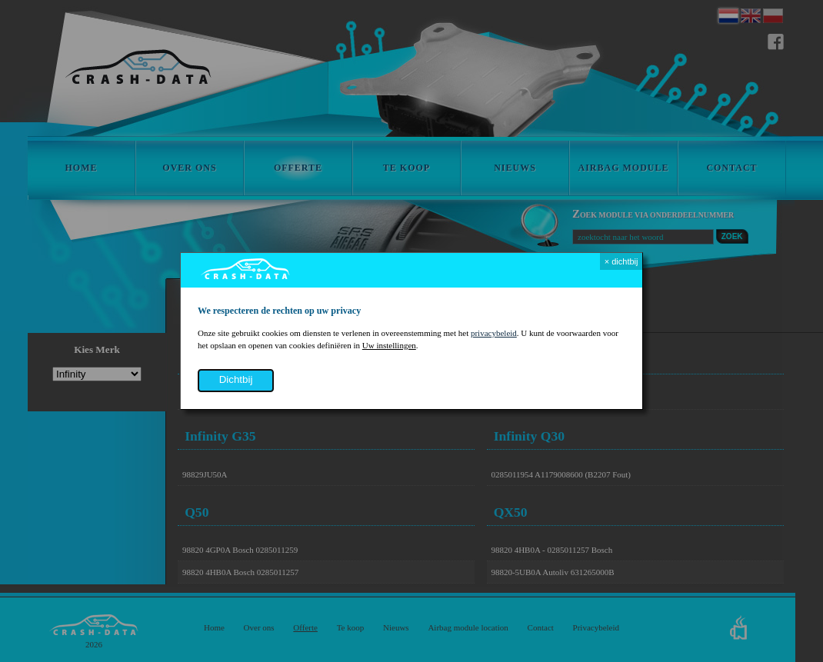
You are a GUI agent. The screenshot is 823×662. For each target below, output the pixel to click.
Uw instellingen (389, 345)
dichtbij (236, 379)
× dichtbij (621, 261)
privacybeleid (494, 333)
